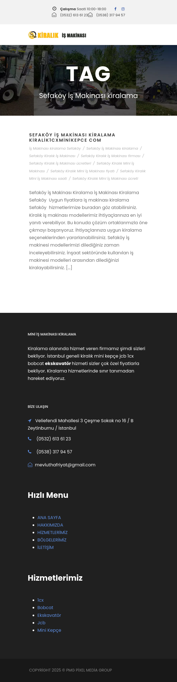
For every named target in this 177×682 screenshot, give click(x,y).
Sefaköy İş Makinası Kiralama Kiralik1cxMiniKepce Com (72, 137)
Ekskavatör (49, 615)
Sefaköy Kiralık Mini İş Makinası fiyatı (82, 171)
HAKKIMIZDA (50, 525)
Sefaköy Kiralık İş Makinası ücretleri (60, 163)
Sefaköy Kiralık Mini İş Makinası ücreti (105, 178)
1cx (41, 600)
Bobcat (45, 607)
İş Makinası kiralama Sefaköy (55, 148)
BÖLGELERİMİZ (52, 540)
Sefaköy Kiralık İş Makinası (52, 155)
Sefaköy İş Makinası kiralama (112, 148)
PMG (71, 670)
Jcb (42, 623)
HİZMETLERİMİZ (53, 532)
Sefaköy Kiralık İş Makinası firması (111, 155)
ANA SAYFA (49, 517)
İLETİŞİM (46, 547)
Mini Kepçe (49, 630)
